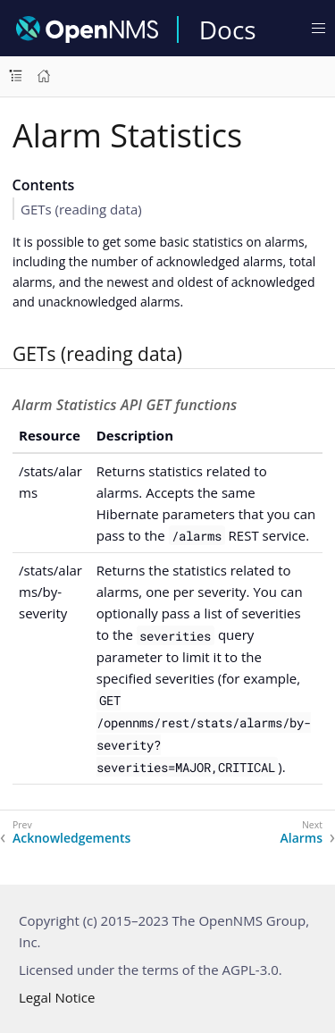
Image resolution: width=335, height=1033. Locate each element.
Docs (227, 29)
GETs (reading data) (81, 209)
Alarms (302, 838)
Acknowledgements (71, 838)
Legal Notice (57, 997)
